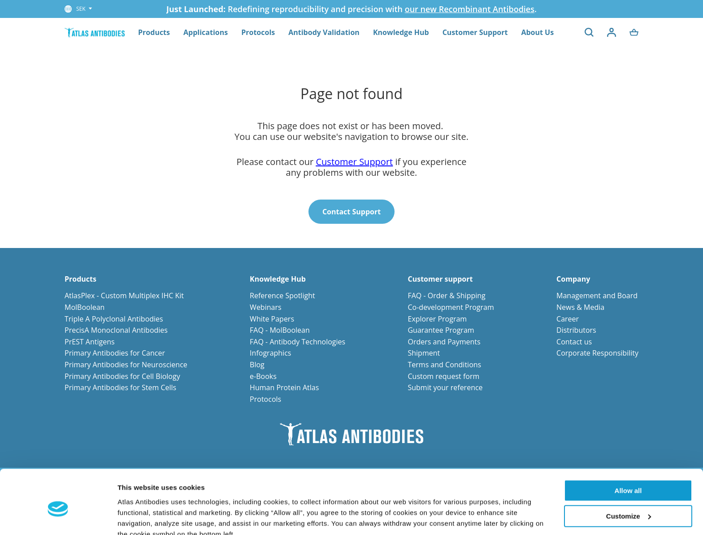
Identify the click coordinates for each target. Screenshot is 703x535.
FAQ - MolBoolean (280, 330)
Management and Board (597, 295)
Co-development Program (451, 307)
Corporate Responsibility (597, 353)
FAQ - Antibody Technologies (297, 342)
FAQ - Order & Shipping (446, 295)
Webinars (265, 307)
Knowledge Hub (401, 32)
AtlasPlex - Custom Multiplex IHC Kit (124, 295)
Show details (138, 517)
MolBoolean (84, 307)
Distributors (576, 330)
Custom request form (443, 376)
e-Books (263, 376)
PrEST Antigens (90, 342)
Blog (257, 365)
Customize (628, 474)
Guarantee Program (441, 330)
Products (154, 32)
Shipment (424, 353)
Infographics (270, 353)
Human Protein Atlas (284, 387)
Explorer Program (437, 319)
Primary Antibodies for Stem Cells (120, 387)
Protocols (258, 32)
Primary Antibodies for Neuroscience (126, 365)
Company (573, 279)
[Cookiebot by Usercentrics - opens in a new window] (58, 517)
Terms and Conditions (444, 365)
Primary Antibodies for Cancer (115, 353)
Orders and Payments (444, 342)
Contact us (574, 342)
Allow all (628, 449)
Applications (205, 32)
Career (567, 319)
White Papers (272, 319)
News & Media (580, 307)
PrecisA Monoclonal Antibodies (116, 330)
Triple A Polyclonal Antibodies (114, 319)
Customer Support (475, 32)
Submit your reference (445, 387)
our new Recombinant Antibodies (469, 9)
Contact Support (351, 212)
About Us (537, 32)
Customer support (440, 279)
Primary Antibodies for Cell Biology (122, 376)
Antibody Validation (324, 32)
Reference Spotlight (282, 295)
